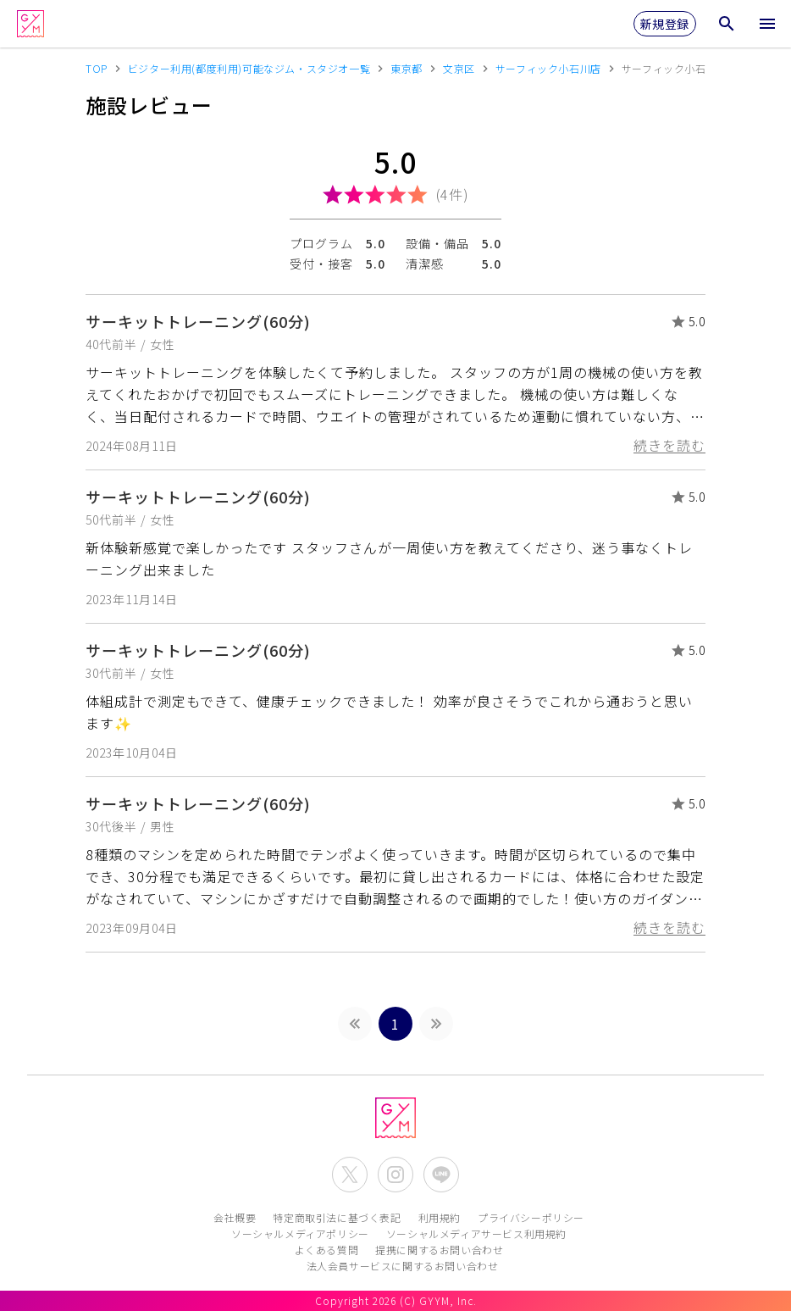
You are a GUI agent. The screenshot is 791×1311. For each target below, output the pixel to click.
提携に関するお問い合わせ (439, 1249)
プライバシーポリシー (531, 1217)
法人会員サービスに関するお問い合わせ (403, 1265)
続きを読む (669, 445)
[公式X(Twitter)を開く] (350, 1174)
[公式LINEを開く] (441, 1174)
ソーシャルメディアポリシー (300, 1233)
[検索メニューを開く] (726, 24)
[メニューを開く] (767, 24)
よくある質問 (327, 1249)
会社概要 (234, 1217)
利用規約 (439, 1217)
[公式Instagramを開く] (395, 1174)
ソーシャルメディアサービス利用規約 (476, 1233)
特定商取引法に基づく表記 (337, 1217)
